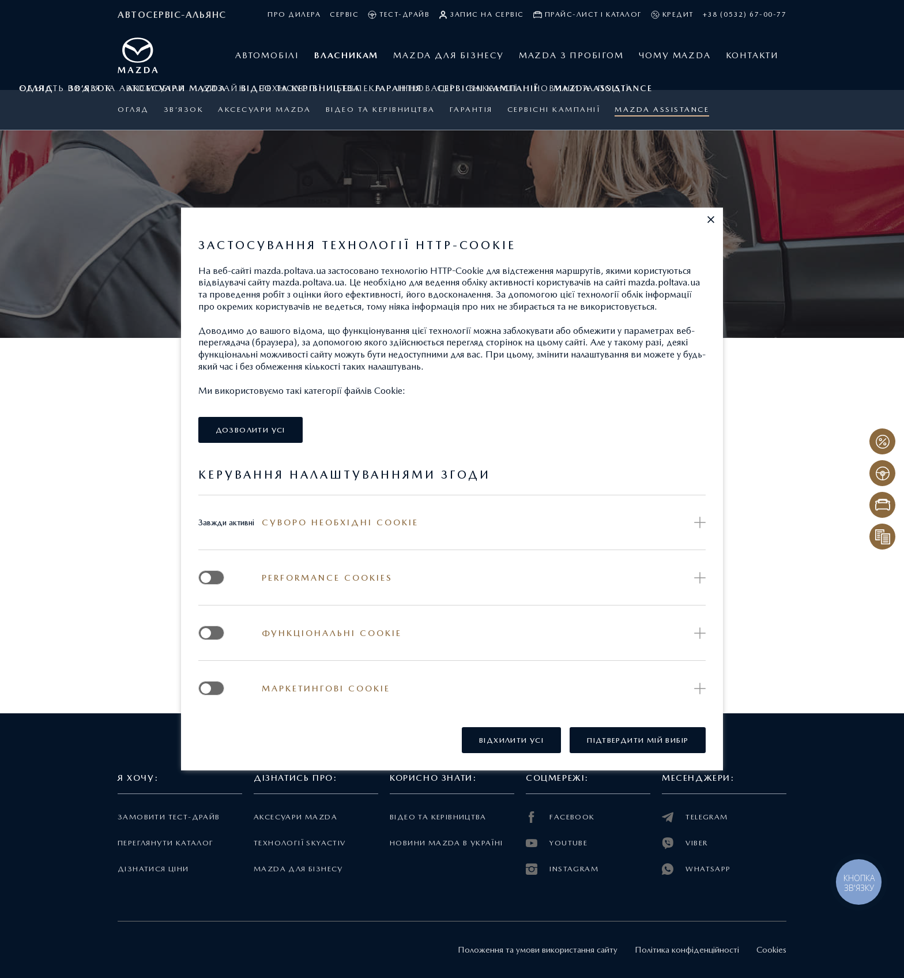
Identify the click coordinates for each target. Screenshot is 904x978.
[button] (710, 219)
